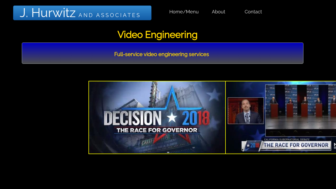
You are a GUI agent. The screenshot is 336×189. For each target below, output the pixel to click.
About (218, 11)
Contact (253, 11)
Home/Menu (184, 11)
